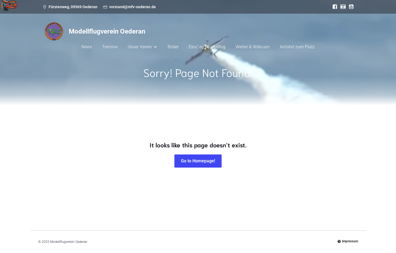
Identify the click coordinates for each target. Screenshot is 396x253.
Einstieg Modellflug (207, 46)
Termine (110, 46)
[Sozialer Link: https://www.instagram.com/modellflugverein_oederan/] (342, 7)
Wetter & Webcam (253, 46)
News (86, 46)
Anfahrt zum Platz (297, 46)
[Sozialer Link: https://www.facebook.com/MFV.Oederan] (333, 7)
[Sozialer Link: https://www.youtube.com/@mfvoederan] (350, 7)
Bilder (173, 46)
